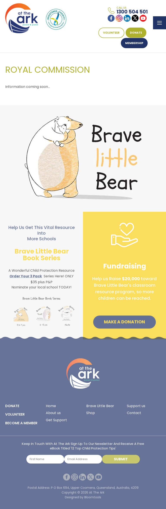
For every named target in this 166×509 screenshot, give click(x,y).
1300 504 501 (132, 11)
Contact (134, 414)
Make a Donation (124, 323)
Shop (90, 414)
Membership (134, 43)
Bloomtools (92, 500)
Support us (136, 407)
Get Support (56, 421)
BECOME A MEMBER (21, 424)
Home (51, 407)
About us (53, 414)
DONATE (136, 32)
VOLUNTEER (111, 32)
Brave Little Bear (100, 407)
